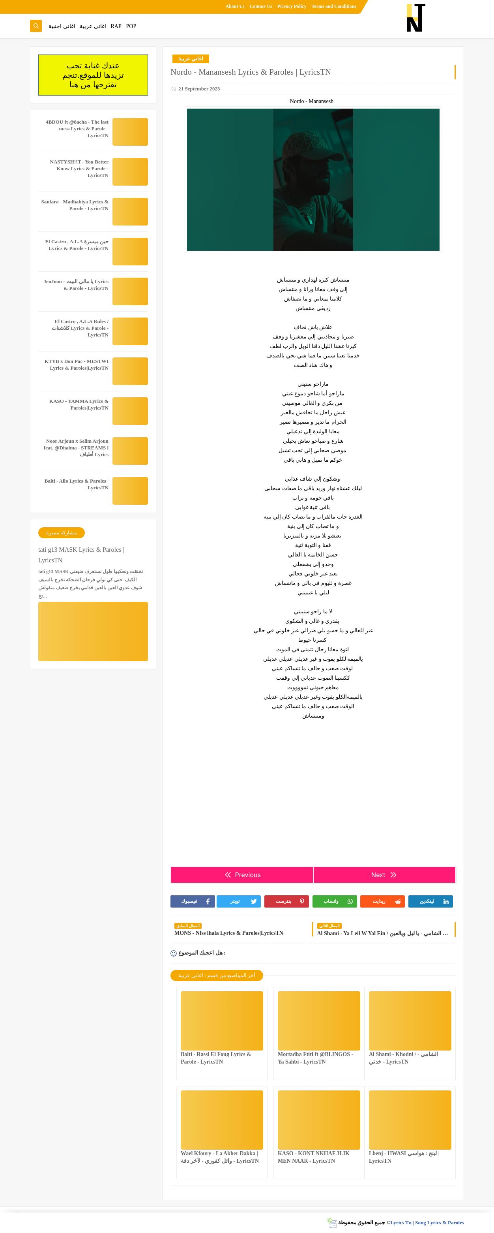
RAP (116, 26)
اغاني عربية (93, 26)
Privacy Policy (292, 6)
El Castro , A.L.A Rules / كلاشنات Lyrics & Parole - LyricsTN (80, 328)
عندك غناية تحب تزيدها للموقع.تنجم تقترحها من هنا (93, 75)
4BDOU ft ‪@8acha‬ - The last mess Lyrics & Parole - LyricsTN (77, 128)
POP (131, 26)
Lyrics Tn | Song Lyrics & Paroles (427, 1222)
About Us (234, 6)
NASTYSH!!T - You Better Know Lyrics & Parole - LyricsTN (79, 168)
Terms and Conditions (333, 6)
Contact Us (261, 6)
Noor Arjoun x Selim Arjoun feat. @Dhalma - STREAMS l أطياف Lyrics (76, 447)
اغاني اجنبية (62, 26)
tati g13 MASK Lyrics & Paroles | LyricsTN (81, 555)
